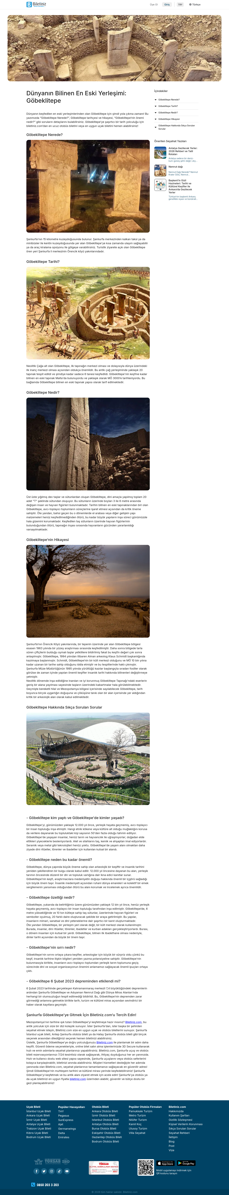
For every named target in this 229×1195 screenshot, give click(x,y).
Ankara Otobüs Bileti (105, 1111)
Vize (171, 1150)
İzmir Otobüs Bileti (103, 1115)
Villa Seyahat (137, 1132)
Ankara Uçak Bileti (38, 1115)
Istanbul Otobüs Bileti (105, 1119)
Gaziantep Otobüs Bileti (107, 1137)
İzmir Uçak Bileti (36, 1119)
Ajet (60, 1124)
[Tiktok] (59, 1171)
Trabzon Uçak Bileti (38, 1128)
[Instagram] (52, 1171)
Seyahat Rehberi (179, 1132)
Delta (61, 1133)
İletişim (173, 1137)
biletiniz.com (78, 1079)
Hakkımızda (176, 1111)
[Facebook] (36, 1171)
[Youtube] (67, 1171)
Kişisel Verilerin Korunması (186, 1124)
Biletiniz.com (133, 1022)
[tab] (176, 100)
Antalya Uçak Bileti (38, 1124)
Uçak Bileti (33, 1106)
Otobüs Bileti (100, 1106)
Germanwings (67, 1128)
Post (171, 1145)
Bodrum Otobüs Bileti (105, 1141)
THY (61, 1111)
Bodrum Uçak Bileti (38, 1137)
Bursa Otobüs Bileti (104, 1128)
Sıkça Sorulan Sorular (182, 1128)
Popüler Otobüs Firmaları (145, 1106)
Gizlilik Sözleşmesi (180, 1119)
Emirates (63, 1137)
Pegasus (63, 1115)
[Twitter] (44, 1171)
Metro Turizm (137, 1115)
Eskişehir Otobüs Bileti (106, 1132)
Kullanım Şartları (179, 1115)
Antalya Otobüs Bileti (105, 1124)
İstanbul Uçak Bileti (38, 1111)
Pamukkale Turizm (140, 1111)
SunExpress (65, 1120)
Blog (171, 1141)
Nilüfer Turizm (138, 1119)
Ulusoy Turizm (138, 1128)
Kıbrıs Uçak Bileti (37, 1132)
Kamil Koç (135, 1124)
